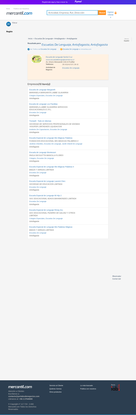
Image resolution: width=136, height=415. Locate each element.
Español (126, 41)
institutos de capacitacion (39, 129)
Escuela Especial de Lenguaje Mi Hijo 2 (45, 195)
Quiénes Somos (55, 389)
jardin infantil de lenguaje (72, 144)
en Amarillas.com (77, 49)
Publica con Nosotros (21, 9)
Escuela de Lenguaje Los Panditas (43, 104)
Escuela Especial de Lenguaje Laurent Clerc (47, 181)
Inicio (8, 9)
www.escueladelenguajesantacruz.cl (60, 60)
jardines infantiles (36, 144)
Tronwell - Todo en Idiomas (40, 121)
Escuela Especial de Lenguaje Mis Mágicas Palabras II (51, 167)
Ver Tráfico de (43, 49)
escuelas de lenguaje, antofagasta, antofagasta (75, 44)
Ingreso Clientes (111, 14)
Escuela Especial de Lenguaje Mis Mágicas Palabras (50, 138)
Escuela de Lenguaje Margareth (42, 90)
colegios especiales (37, 96)
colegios (32, 158)
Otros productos (55, 392)
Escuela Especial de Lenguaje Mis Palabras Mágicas (50, 227)
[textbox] (76, 12)
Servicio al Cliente (56, 385)
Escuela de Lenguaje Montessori (42, 152)
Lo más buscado (86, 385)
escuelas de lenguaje (70, 68)
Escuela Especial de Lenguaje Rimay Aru (46, 210)
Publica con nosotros (88, 389)
